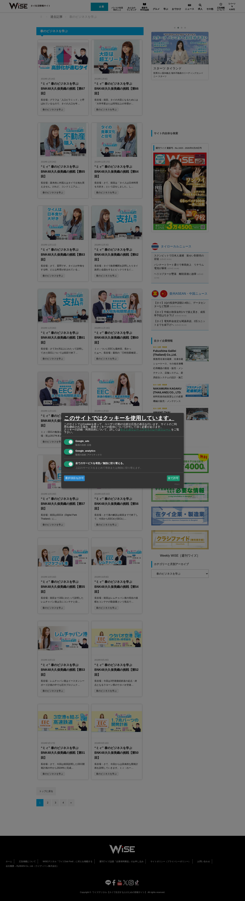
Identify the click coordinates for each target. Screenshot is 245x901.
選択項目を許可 (74, 478)
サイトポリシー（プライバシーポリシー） (145, 429)
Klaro (177, 484)
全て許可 (173, 478)
